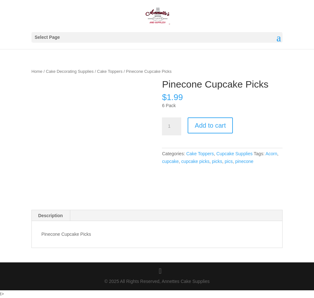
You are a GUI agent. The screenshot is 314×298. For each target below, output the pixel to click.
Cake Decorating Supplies (70, 71)
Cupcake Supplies (234, 153)
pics (229, 161)
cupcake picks (195, 161)
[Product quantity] (171, 126)
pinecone (244, 161)
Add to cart (210, 125)
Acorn (271, 153)
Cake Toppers (110, 71)
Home (36, 71)
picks (217, 161)
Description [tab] (50, 215)
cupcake (170, 161)
